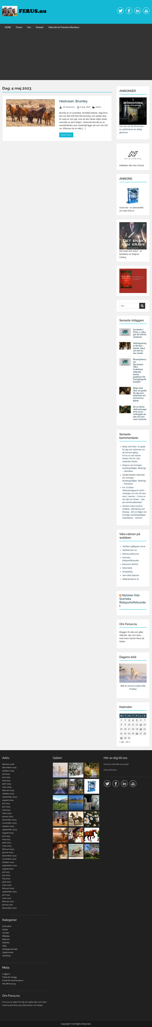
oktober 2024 (8, 793)
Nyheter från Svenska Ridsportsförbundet (132, 600)
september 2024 (9, 797)
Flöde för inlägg (9, 977)
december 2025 (9, 767)
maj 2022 (6, 878)
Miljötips (6, 936)
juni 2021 (6, 895)
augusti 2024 (8, 800)
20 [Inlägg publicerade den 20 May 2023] (141, 729)
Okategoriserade (9, 949)
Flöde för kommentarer (12, 980)
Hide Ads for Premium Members (64, 27)
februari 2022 (8, 888)
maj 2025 (6, 780)
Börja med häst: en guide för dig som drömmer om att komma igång (140, 394)
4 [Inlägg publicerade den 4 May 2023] (133, 720)
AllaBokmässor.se (130, 579)
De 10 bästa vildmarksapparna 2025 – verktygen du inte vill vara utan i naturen (140, 413)
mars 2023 (6, 846)
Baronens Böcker (130, 564)
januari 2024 (7, 816)
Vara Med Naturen (130, 575)
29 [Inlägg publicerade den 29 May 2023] (121, 738)
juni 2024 (6, 807)
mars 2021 (6, 898)
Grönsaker (7, 926)
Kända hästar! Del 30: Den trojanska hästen (131, 458)
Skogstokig (127, 571)
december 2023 (9, 820)
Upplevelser (8, 952)
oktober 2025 (8, 771)
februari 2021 (8, 901)
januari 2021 (7, 905)
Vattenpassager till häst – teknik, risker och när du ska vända (139, 348)
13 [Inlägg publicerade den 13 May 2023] (141, 724)
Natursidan (127, 568)
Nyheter (6, 942)
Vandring (6, 956)
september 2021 (9, 892)
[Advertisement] (76, 58)
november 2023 (9, 823)
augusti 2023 (8, 833)
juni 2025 (6, 777)
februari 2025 (8, 790)
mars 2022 (6, 885)
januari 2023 (7, 852)
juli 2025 (6, 774)
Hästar (98, 107)
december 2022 (9, 856)
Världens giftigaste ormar (133, 546)
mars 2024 (6, 813)
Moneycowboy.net (130, 554)
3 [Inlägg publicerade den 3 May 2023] (129, 720)
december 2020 (9, 908)
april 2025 (6, 784)
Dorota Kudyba (134, 686)
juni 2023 (6, 836)
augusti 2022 (8, 869)
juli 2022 (6, 872)
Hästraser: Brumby (73, 101)
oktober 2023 (8, 826)
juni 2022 (6, 875)
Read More (66, 135)
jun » (128, 742)
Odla (4, 946)
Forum (19, 27)
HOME (8, 27)
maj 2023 (6, 839)
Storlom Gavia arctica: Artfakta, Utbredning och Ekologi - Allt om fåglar (133, 509)
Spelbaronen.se (129, 550)
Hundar (5, 933)
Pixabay (133, 689)
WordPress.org (9, 984)
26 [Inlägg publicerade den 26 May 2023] (137, 733)
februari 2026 (8, 764)
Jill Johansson (69, 107)
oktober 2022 (8, 862)
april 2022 (6, 882)
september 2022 (9, 865)
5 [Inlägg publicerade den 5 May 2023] (136, 720)
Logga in (6, 974)
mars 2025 (6, 787)
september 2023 (9, 829)
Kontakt (39, 27)
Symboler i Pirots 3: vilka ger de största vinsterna (139, 333)
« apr (121, 742)
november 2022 (9, 859)
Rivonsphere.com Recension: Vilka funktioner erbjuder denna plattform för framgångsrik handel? (140, 370)
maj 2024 (6, 810)
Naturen (6, 939)
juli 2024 (6, 803)
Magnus (126, 465)
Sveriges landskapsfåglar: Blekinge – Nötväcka (134, 468)
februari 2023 (8, 849)
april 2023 (6, 843)
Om (29, 27)
